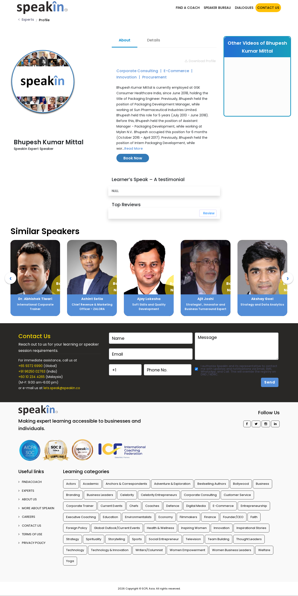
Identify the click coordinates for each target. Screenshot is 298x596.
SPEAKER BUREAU (217, 7)
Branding (73, 495)
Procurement (154, 77)
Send (269, 382)
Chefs (133, 506)
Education (110, 517)
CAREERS (26, 517)
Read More (133, 148)
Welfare (264, 550)
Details (153, 40)
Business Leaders (100, 495)
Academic (91, 484)
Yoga (70, 561)
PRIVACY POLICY (31, 543)
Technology (75, 550)
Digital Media (196, 506)
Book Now (132, 158)
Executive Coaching (81, 517)
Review (208, 213)
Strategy (72, 539)
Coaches (152, 506)
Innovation (127, 77)
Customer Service (237, 495)
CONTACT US (268, 7)
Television (193, 539)
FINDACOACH (30, 482)
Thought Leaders (249, 539)
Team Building (218, 539)
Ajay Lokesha (148, 298)
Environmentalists (138, 517)
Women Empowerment (187, 550)
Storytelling (116, 539)
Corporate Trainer (80, 506)
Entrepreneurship (254, 506)
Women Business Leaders (231, 550)
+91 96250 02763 (31, 371)
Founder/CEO (233, 517)
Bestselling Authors (211, 484)
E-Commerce (177, 71)
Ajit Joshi (205, 298)
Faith (254, 517)
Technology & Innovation (110, 550)
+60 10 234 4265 (31, 376)
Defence (172, 506)
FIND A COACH (188, 7)
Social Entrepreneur (164, 539)
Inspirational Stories (251, 528)
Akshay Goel (262, 298)
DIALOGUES (244, 7)
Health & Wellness (160, 528)
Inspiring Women (194, 528)
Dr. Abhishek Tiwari (35, 298)
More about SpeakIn (36, 508)
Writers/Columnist (149, 550)
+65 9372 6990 (30, 366)
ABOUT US (27, 499)
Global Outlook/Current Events (117, 528)
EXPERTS (26, 490)
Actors (71, 484)
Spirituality (93, 539)
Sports (137, 539)
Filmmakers (188, 517)
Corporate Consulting (137, 71)
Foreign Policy (76, 528)
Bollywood (241, 484)
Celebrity (127, 495)
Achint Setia (92, 298)
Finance (210, 517)
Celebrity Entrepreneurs (159, 495)
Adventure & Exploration (172, 484)
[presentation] (10, 278)
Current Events (111, 506)
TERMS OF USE (30, 534)
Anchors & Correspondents (126, 484)
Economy (166, 517)
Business (262, 484)
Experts (28, 19)
